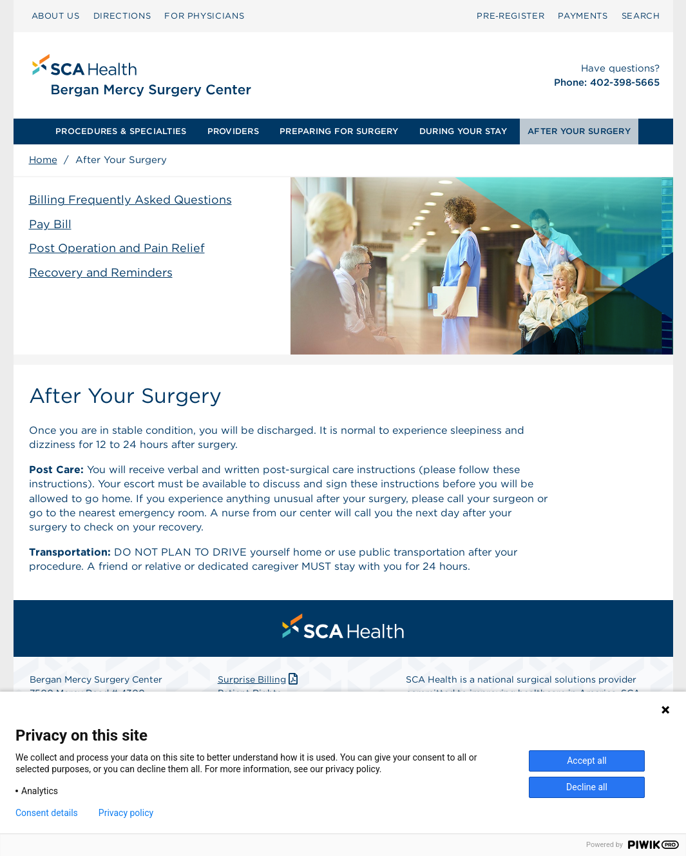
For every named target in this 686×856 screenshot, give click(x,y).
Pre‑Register (510, 16)
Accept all (587, 760)
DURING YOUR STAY (463, 131)
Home (43, 160)
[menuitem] (55, 16)
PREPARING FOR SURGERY (339, 131)
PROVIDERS (233, 131)
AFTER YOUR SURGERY (579, 131)
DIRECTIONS (122, 16)
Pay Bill (50, 224)
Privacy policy (126, 813)
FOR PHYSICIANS (204, 16)
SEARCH (641, 16)
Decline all (586, 787)
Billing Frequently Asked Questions (130, 199)
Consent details (46, 813)
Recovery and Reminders (101, 272)
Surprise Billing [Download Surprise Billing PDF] (259, 679)
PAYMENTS (582, 16)
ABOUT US (56, 16)
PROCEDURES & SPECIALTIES (120, 131)
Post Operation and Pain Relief (117, 248)
